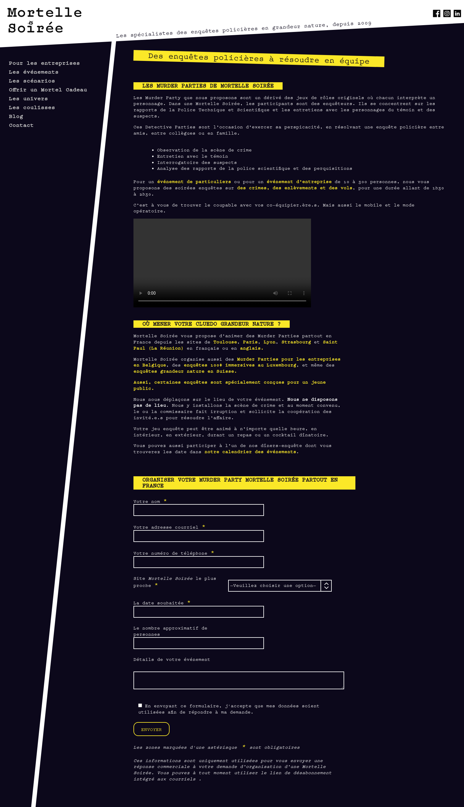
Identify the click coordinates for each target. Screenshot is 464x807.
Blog (16, 115)
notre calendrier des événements (250, 451)
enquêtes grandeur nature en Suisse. (185, 371)
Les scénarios (32, 80)
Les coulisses (32, 107)
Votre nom (150, 500)
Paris (250, 341)
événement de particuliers (194, 181)
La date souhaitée (162, 602)
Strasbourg (296, 341)
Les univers (28, 98)
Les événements (34, 71)
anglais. (252, 348)
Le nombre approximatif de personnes (170, 631)
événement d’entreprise (299, 181)
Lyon (270, 341)
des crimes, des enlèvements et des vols (294, 187)
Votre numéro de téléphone (174, 552)
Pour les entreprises (44, 62)
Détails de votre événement (171, 659)
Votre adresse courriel (169, 526)
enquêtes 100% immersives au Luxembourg (240, 364)
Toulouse (225, 341)
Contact (21, 124)
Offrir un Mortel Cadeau (48, 89)
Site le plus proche (174, 581)
